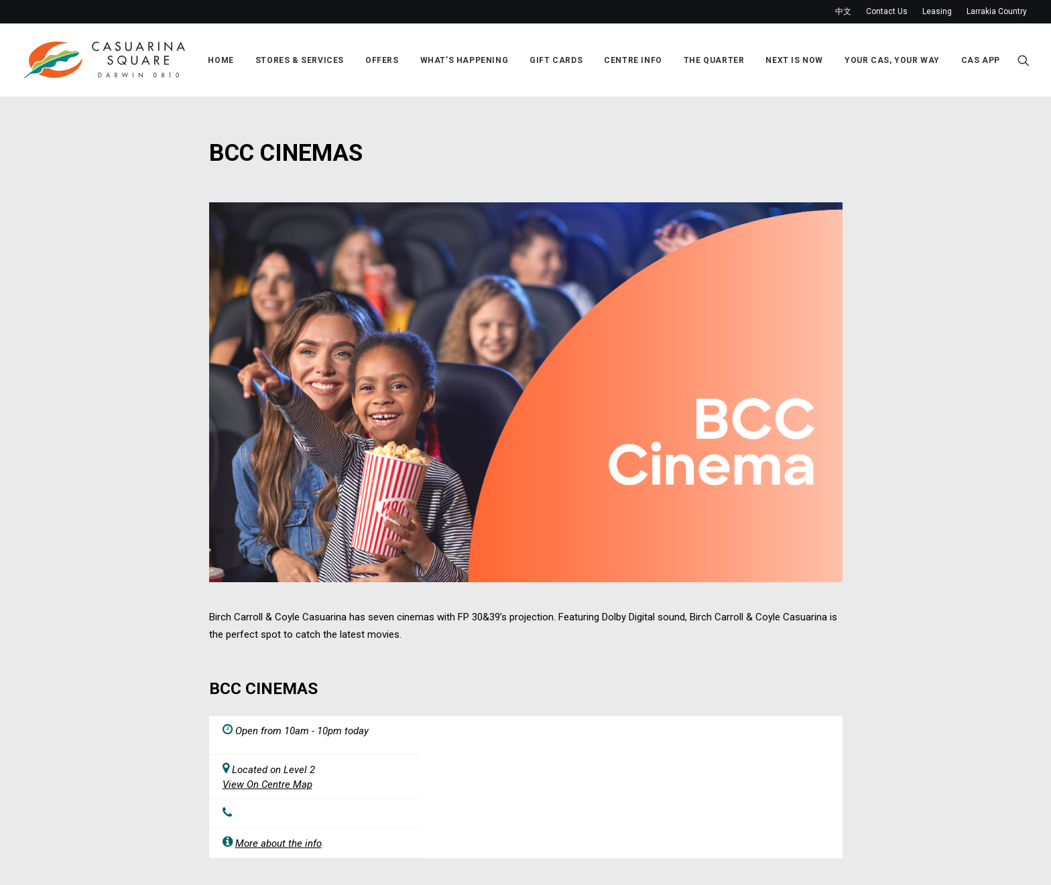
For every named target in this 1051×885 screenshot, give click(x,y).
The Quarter (714, 60)
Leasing (937, 11)
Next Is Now (794, 60)
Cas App (980, 60)
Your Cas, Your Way (892, 60)
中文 (843, 11)
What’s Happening (464, 60)
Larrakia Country (997, 11)
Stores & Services (299, 60)
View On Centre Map (267, 784)
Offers (382, 60)
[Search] (1023, 59)
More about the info (278, 843)
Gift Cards (556, 60)
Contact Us (887, 11)
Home (220, 60)
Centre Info (633, 60)
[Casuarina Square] (104, 60)
